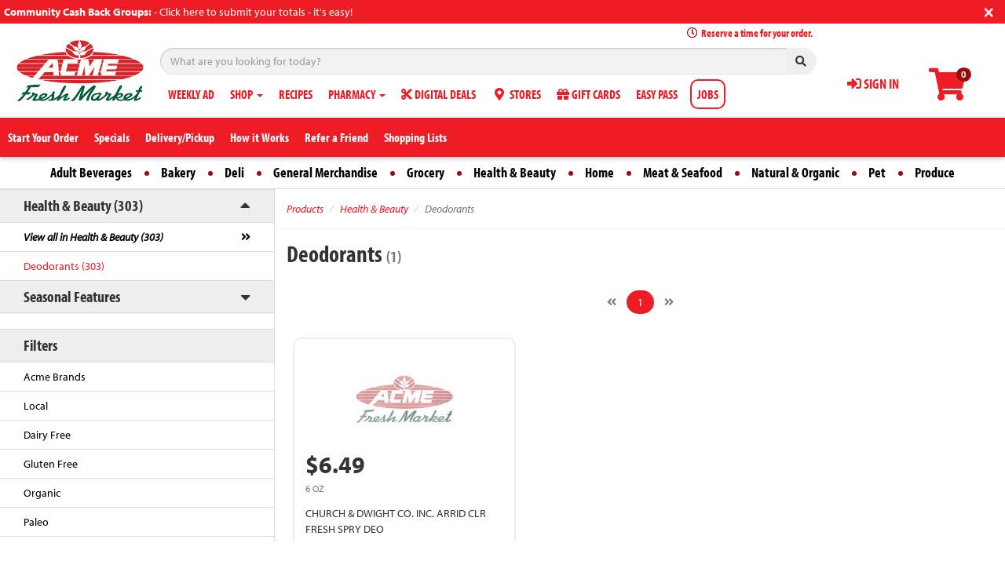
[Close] (989, 10)
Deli (234, 172)
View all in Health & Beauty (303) (93, 237)
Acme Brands (55, 377)
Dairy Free (47, 435)
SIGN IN (873, 84)
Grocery (425, 172)
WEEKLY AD (191, 94)
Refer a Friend (336, 137)
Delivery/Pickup (179, 137)
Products (305, 209)
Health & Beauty (514, 172)
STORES (516, 94)
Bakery (178, 172)
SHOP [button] (246, 94)
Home (599, 172)
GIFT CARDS (588, 94)
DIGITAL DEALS (438, 94)
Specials (112, 137)
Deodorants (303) (64, 266)
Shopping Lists (415, 137)
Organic (42, 493)
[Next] (669, 302)
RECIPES (295, 94)
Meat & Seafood (682, 172)
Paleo (36, 522)
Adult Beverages (91, 172)
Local (36, 406)
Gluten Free (51, 464)
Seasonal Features (72, 296)
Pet (877, 172)
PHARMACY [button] (357, 94)
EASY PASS (657, 94)
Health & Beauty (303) (83, 205)
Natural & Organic (795, 172)
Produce (935, 172)
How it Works (259, 137)
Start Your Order (43, 137)
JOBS (707, 94)
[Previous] (611, 302)
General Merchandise (325, 172)
